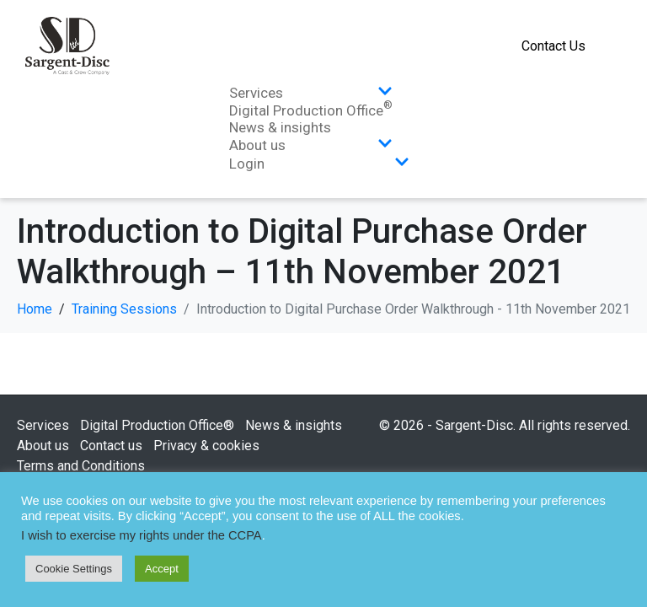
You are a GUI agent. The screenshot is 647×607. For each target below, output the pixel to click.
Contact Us (553, 46)
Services (311, 92)
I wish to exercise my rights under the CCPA (141, 535)
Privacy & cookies (206, 446)
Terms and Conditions (81, 466)
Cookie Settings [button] (73, 568)
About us (311, 145)
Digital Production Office (311, 110)
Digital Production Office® (157, 425)
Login (319, 163)
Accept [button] (162, 568)
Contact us (111, 446)
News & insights (280, 127)
